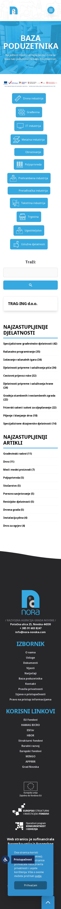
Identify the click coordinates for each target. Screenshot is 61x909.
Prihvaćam (30, 885)
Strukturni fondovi (30, 740)
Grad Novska (30, 767)
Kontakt (30, 684)
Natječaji (31, 673)
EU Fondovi (31, 720)
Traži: (30, 261)
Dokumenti (30, 663)
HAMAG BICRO (30, 725)
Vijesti (30, 668)
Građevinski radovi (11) (17, 453)
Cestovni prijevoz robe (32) (19, 375)
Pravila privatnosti (30, 689)
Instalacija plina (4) (15, 517)
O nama (30, 652)
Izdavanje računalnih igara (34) (22, 359)
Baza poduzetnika (30, 678)
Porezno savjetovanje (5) (18, 493)
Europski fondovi (30, 751)
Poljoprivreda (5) (13, 477)
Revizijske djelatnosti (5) (18, 501)
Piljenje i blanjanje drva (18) (20, 415)
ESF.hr (30, 730)
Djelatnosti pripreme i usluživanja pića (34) (29, 367)
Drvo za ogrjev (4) (14, 525)
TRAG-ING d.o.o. (22, 303)
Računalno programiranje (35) (21, 351)
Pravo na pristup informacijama (30, 699)
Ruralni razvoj (30, 746)
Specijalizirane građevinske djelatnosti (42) (30, 343)
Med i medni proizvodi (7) (19, 469)
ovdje (38, 876)
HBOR (30, 735)
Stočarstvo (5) (11, 485)
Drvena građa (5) (13, 509)
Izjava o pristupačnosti (30, 694)
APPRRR (30, 761)
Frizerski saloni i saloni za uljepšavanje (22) (29, 407)
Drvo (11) (8, 461)
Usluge (30, 657)
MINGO (30, 756)
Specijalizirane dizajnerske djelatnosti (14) (29, 423)
